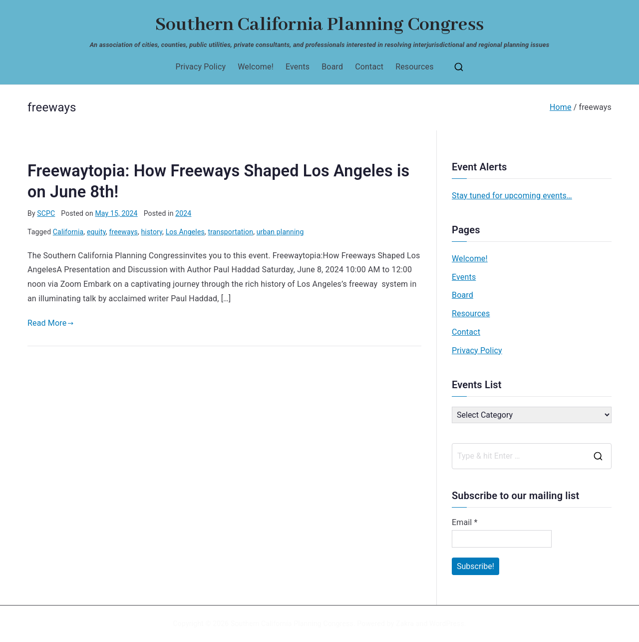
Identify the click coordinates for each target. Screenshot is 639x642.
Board (332, 66)
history (151, 232)
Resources (414, 66)
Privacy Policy (200, 66)
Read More (50, 323)
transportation (230, 232)
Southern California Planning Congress (319, 25)
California (68, 232)
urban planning (280, 232)
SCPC (46, 213)
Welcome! (256, 66)
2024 (183, 213)
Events (298, 66)
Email (465, 522)
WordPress (446, 624)
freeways (123, 232)
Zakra (405, 624)
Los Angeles (185, 232)
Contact (369, 66)
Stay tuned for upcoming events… (512, 195)
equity (96, 232)
